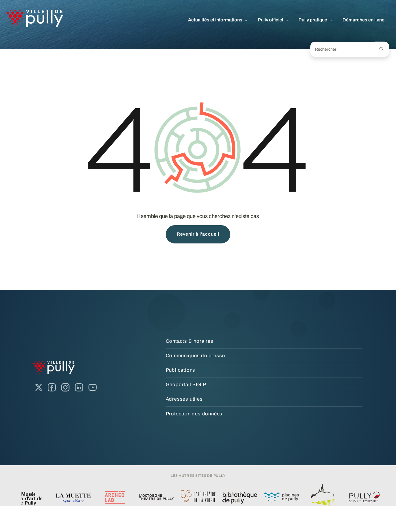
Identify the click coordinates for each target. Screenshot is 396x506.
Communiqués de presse (195, 355)
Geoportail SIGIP (186, 384)
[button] (217, 20)
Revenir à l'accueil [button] (198, 234)
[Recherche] (382, 49)
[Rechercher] (342, 49)
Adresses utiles (184, 399)
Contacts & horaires (189, 341)
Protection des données (194, 414)
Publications (181, 370)
